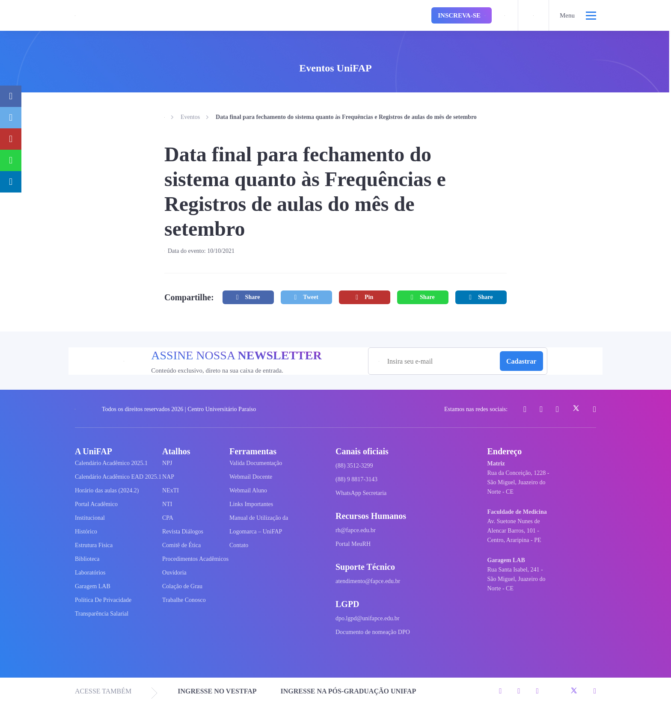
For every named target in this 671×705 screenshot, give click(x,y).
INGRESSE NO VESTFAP (217, 691)
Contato (238, 545)
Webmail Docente (250, 477)
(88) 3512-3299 (354, 465)
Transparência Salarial (101, 613)
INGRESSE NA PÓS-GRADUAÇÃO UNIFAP (348, 691)
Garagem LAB (92, 586)
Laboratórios (90, 572)
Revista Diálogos (182, 531)
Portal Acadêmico (96, 504)
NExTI (170, 490)
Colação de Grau (182, 586)
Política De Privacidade (103, 600)
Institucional (90, 518)
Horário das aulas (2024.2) (107, 490)
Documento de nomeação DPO (373, 632)
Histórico (86, 531)
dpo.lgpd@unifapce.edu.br (367, 618)
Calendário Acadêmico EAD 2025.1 (118, 477)
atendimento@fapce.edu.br (368, 581)
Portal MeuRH (353, 544)
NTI (167, 504)
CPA (167, 518)
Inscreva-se (461, 15)
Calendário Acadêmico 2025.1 (111, 463)
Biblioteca (87, 559)
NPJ (167, 463)
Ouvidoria (174, 572)
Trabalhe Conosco (184, 600)
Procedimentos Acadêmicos (195, 559)
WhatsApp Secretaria (361, 493)
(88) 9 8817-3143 (356, 479)
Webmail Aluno (248, 490)
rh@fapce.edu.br (356, 530)
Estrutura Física (94, 545)
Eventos (190, 117)
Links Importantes (251, 504)
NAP (168, 477)
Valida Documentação (255, 463)
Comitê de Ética (181, 545)
